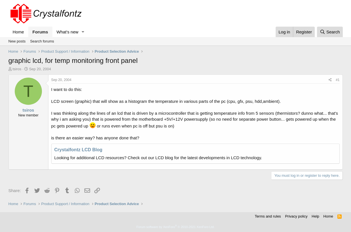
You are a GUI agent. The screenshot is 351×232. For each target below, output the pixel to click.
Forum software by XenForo (176, 227)
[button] (83, 32)
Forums (40, 31)
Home (18, 31)
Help (315, 216)
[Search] (330, 32)
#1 (337, 80)
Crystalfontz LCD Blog (78, 149)
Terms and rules (268, 216)
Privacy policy (296, 216)
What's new (67, 31)
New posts (17, 41)
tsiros (16, 69)
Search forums (42, 41)
